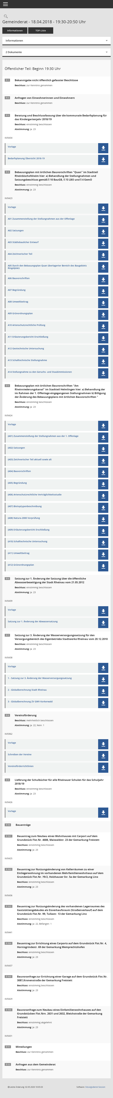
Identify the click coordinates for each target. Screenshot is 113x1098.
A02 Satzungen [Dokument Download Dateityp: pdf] (16, 230)
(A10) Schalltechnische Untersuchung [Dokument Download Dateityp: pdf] (27, 541)
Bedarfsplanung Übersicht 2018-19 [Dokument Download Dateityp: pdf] (26, 158)
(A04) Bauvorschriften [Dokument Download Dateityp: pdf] (19, 471)
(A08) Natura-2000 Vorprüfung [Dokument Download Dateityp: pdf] (24, 518)
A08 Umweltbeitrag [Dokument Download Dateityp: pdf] (18, 301)
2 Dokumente (14, 52)
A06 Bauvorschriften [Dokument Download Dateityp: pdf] (19, 278)
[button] (103, 148)
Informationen (15, 30)
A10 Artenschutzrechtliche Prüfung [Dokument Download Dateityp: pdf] (26, 325)
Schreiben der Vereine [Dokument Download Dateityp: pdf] (19, 754)
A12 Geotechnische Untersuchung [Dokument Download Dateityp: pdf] (26, 348)
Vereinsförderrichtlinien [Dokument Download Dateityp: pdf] (20, 766)
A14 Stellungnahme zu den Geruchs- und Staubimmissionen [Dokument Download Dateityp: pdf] (40, 372)
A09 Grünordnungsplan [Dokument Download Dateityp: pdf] (20, 313)
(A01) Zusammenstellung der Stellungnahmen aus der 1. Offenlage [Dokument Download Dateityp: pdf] (43, 436)
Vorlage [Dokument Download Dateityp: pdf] (12, 146)
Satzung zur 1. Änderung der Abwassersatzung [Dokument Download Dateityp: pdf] (33, 621)
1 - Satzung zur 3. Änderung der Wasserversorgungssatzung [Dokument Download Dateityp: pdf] (40, 678)
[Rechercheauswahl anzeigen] (5, 16)
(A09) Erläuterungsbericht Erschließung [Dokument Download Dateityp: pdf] (28, 529)
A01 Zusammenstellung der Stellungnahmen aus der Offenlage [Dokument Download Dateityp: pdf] (41, 219)
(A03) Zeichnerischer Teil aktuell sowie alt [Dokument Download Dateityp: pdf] (30, 459)
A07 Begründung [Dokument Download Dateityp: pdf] (17, 290)
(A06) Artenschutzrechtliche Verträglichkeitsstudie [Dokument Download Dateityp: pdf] (35, 494)
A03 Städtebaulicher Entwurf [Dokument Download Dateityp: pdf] (23, 242)
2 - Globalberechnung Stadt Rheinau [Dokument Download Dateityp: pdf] (27, 690)
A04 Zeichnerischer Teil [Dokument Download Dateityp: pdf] (20, 254)
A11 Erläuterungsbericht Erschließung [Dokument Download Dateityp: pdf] (28, 337)
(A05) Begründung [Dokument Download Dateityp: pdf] (17, 483)
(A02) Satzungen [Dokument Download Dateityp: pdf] (16, 448)
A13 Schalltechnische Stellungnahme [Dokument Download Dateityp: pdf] (27, 360)
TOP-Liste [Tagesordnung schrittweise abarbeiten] (41, 30)
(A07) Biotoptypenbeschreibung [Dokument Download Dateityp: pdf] (25, 506)
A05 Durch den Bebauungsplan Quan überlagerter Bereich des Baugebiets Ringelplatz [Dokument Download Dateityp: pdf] (47, 267)
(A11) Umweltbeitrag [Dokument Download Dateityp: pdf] (18, 553)
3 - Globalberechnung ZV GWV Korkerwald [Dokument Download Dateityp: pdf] (30, 701)
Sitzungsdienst (95, 1087)
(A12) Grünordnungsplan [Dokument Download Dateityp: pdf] (21, 565)
